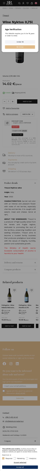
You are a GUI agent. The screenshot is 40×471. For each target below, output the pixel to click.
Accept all (20, 467)
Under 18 (20, 42)
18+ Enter (20, 47)
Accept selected (20, 462)
